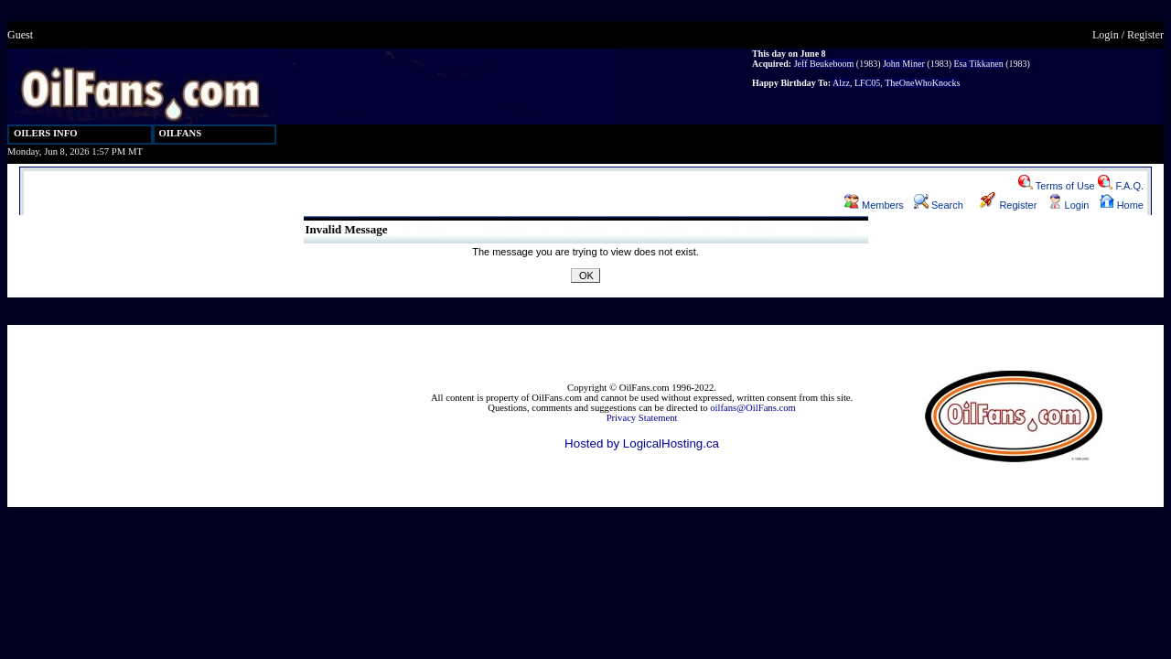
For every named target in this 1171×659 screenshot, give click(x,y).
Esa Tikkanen (978, 64)
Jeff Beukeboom (824, 64)
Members (874, 205)
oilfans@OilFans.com (753, 408)
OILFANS (180, 133)
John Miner (904, 64)
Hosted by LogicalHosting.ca (641, 443)
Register (1145, 34)
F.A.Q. (1121, 185)
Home (1122, 205)
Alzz (841, 83)
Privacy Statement (642, 418)
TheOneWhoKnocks (922, 83)
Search (938, 205)
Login (1105, 34)
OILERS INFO (46, 133)
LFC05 (867, 83)
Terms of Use (1056, 185)
